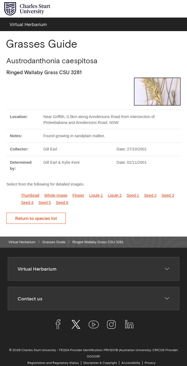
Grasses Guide (54, 242)
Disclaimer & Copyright (100, 363)
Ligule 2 (115, 195)
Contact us (94, 298)
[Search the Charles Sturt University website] (166, 9)
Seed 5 (44, 202)
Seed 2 (150, 195)
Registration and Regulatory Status (53, 363)
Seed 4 (27, 202)
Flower (78, 195)
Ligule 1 (96, 195)
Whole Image (55, 195)
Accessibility (130, 363)
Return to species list (36, 218)
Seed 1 (133, 195)
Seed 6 (62, 202)
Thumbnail (30, 195)
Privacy (150, 363)
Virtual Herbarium (22, 242)
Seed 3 (167, 195)
